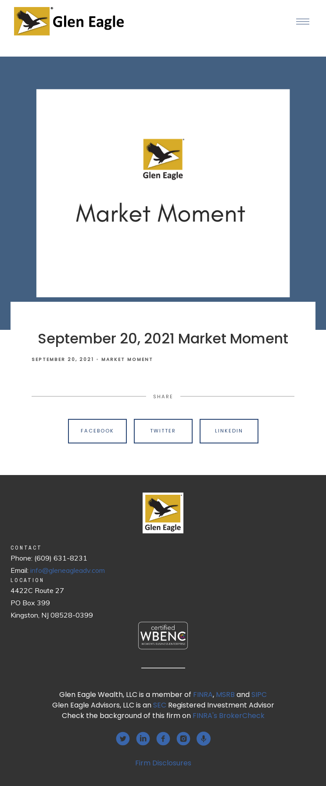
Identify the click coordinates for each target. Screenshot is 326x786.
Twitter (163, 430)
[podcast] (204, 739)
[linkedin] (143, 739)
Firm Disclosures (163, 763)
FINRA (203, 695)
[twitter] (123, 739)
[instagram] (183, 739)
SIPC (259, 695)
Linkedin (229, 430)
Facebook (97, 430)
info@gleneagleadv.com (67, 570)
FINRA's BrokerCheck (229, 716)
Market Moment (127, 359)
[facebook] (163, 739)
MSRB (225, 695)
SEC (159, 705)
